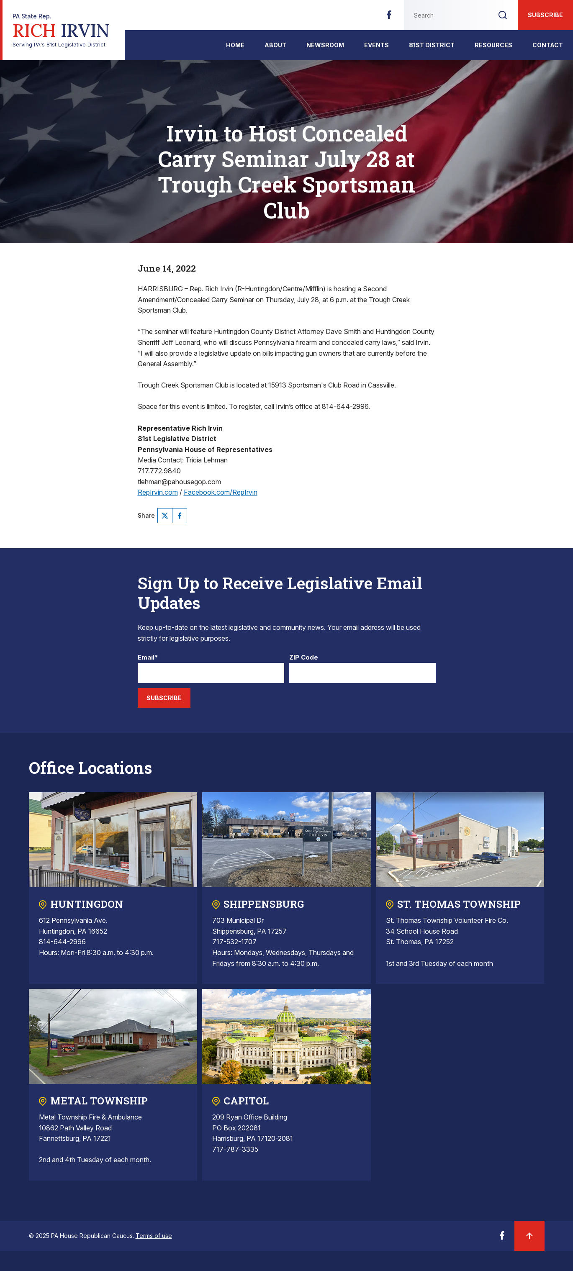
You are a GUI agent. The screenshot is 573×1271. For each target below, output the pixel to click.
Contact (547, 45)
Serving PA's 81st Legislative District (61, 30)
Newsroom (325, 45)
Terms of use (154, 1235)
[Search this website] (446, 15)
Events (376, 45)
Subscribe (545, 14)
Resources (493, 45)
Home (235, 45)
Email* (148, 657)
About (275, 45)
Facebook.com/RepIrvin (220, 492)
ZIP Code (303, 657)
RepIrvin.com (158, 492)
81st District (432, 45)
